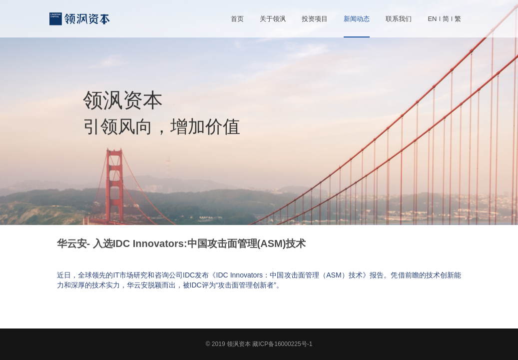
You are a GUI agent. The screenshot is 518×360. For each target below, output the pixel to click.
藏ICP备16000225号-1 (282, 344)
